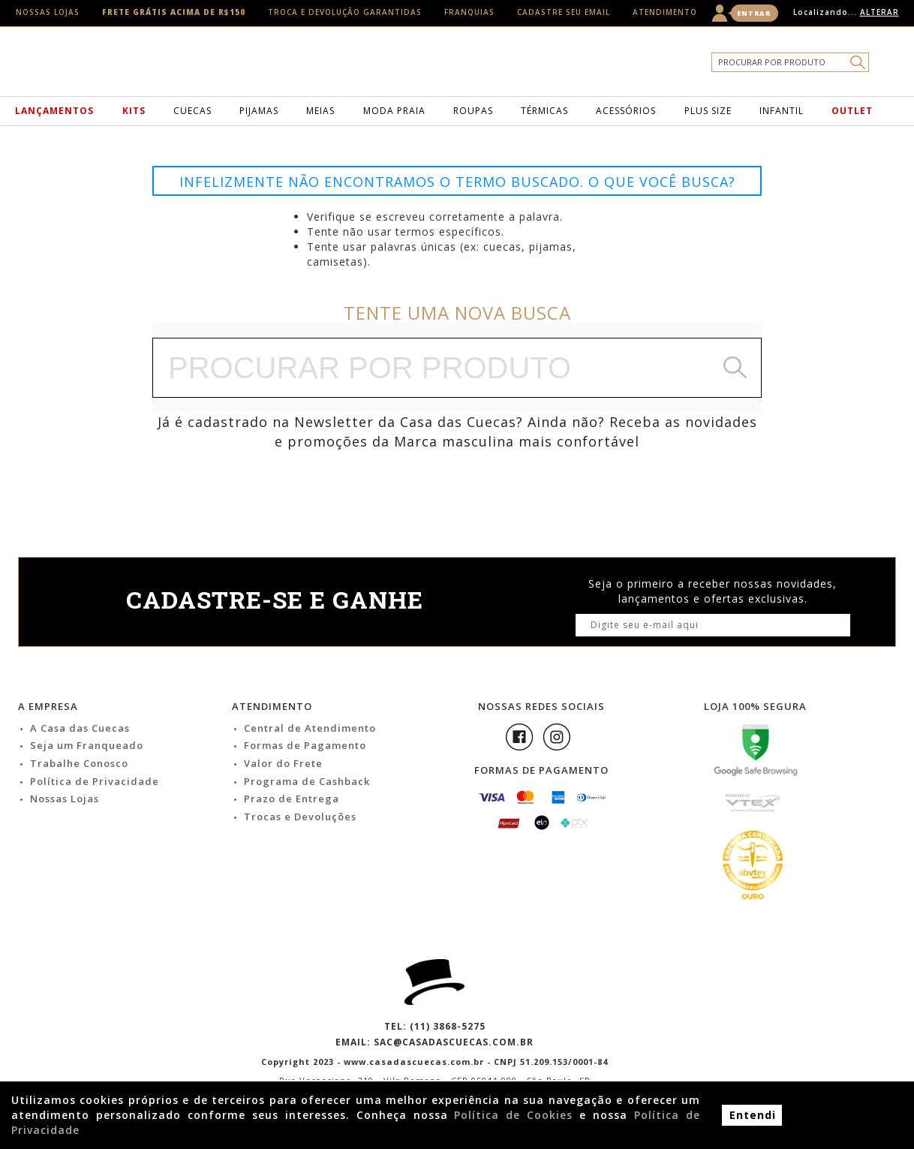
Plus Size (708, 110)
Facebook (519, 737)
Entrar (754, 13)
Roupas (473, 110)
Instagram (557, 737)
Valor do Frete (283, 763)
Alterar (879, 12)
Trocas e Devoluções (300, 816)
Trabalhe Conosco (79, 763)
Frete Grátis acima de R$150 (173, 12)
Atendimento (665, 12)
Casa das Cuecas (481, 65)
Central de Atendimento (310, 728)
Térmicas (544, 110)
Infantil (781, 110)
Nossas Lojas (48, 12)
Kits (134, 110)
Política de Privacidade (94, 781)
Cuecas (192, 110)
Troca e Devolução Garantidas (345, 12)
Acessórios (626, 110)
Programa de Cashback (307, 781)
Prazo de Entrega (291, 798)
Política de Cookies (513, 1115)
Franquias (469, 12)
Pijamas (258, 110)
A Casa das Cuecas (80, 728)
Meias (320, 110)
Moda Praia (394, 110)
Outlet (852, 110)
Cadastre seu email (563, 12)
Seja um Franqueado (86, 745)
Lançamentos (54, 110)
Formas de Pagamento (305, 745)
